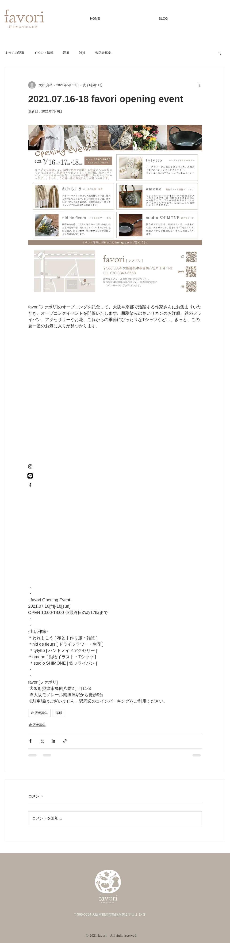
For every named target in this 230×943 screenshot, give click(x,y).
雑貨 (82, 53)
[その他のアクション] (199, 85)
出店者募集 (103, 53)
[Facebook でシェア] (30, 741)
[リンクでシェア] (65, 741)
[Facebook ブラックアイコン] (30, 485)
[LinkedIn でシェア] (53, 741)
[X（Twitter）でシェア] (42, 741)
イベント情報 (44, 53)
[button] (219, 53)
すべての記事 (14, 53)
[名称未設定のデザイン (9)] (30, 476)
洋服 (66, 53)
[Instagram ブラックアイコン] (30, 466)
